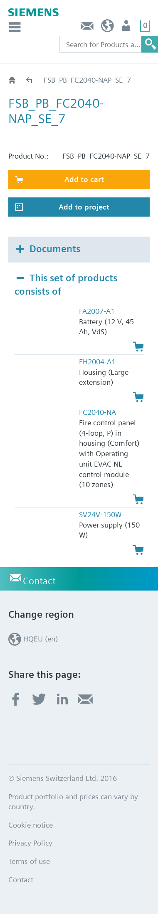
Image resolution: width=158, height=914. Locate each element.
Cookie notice (30, 825)
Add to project (84, 206)
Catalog (29, 80)
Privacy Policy (30, 842)
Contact (39, 581)
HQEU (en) (40, 638)
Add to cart (84, 179)
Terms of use (29, 861)
